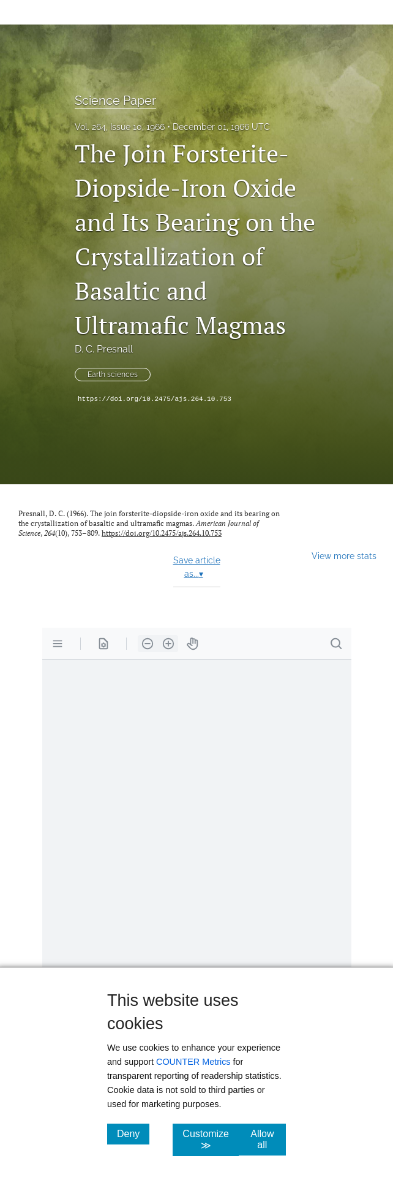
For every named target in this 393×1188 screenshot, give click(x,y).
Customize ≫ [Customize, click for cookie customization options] (210, 1140)
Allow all (268, 1139)
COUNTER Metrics (193, 1062)
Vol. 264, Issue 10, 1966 (120, 127)
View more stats (344, 555)
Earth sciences (113, 374)
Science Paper (115, 100)
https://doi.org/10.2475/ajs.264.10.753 (154, 399)
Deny (133, 1133)
